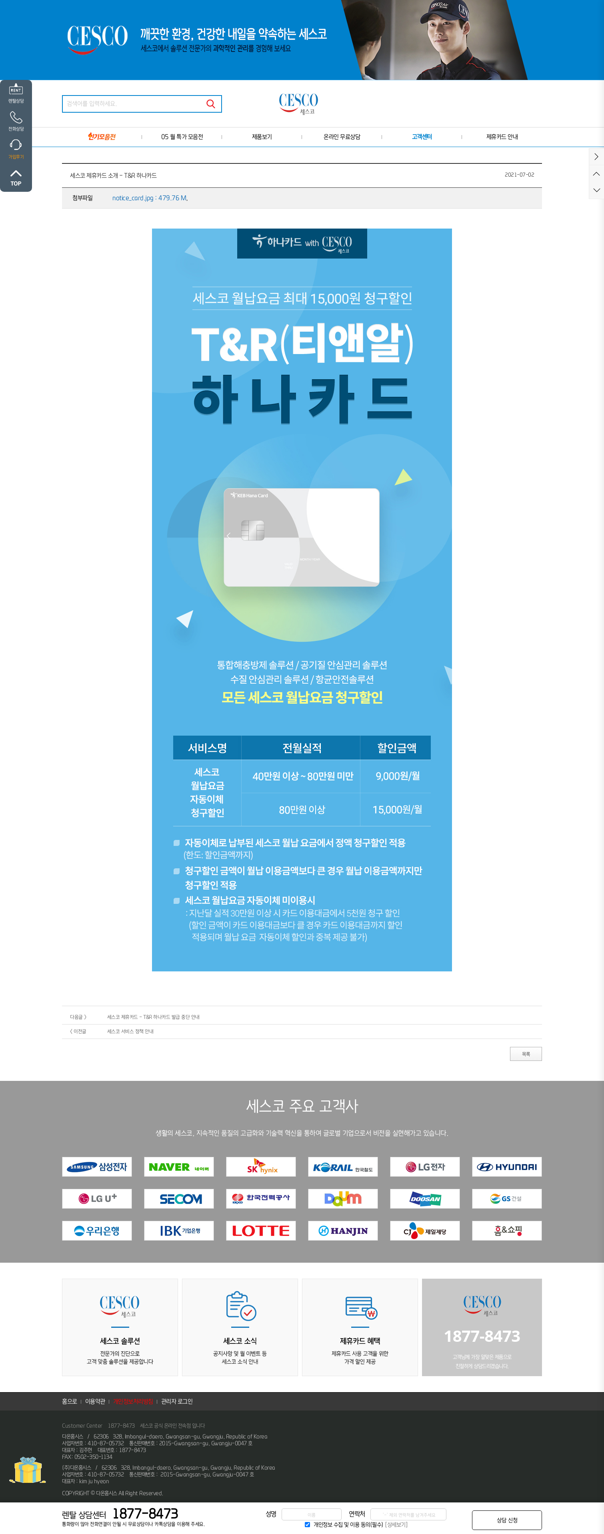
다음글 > (78, 1017)
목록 (526, 1054)
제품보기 (262, 137)
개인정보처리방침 (133, 1401)
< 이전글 (78, 1032)
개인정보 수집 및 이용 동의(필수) (349, 1524)
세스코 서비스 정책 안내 (130, 1032)
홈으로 (69, 1401)
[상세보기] (396, 1524)
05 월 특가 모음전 (182, 137)
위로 (16, 178)
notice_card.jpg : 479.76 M (149, 198)
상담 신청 (507, 1520)
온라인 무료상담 (342, 137)
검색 (210, 104)
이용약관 (95, 1401)
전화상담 (16, 128)
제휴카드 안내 (502, 137)
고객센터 (422, 137)
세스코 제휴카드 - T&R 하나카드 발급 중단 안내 (153, 1017)
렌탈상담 (16, 100)
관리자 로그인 (177, 1401)
